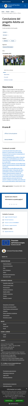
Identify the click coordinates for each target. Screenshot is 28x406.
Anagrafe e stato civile (8, 283)
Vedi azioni (6, 35)
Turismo (5, 296)
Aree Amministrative (8, 266)
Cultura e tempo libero (8, 285)
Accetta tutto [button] (9, 400)
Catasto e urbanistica (8, 294)
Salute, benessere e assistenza (10, 313)
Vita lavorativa (6, 287)
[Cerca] (25, 6)
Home (3, 11)
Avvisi (12, 11)
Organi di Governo (7, 264)
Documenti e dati (7, 276)
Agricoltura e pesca (7, 317)
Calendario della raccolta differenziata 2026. (12, 168)
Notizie (4, 324)
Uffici (4, 268)
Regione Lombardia (6, 1)
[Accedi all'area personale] (23, 1)
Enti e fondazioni (7, 270)
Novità (7, 11)
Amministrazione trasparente (9, 384)
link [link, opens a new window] (16, 397)
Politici (4, 272)
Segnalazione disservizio (8, 373)
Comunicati (5, 326)
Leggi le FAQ (6, 375)
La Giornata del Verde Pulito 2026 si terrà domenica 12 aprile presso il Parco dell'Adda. (12, 151)
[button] (14, 403)
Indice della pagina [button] (8, 70)
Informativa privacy (7, 386)
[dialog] (14, 396)
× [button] (26, 388)
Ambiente (5, 311)
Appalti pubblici (6, 292)
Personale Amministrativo (9, 274)
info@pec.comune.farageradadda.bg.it (12, 363)
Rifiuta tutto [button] (19, 400)
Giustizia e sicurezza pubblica (9, 307)
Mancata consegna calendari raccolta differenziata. (13, 163)
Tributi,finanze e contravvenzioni (10, 309)
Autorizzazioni (6, 315)
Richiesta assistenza (7, 377)
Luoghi (4, 334)
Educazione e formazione (8, 305)
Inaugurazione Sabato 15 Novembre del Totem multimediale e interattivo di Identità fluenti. (12, 170)
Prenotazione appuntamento (9, 371)
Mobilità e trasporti (7, 298)
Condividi (5, 32)
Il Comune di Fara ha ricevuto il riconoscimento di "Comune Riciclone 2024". (13, 154)
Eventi (4, 336)
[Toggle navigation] (2, 6)
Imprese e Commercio (8, 289)
